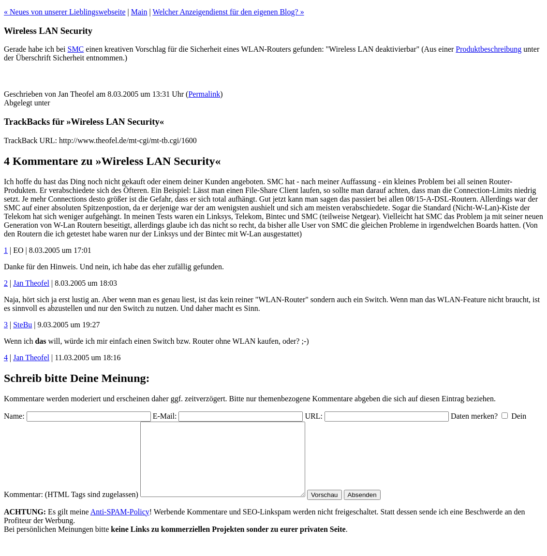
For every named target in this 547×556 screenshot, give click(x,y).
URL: (313, 416)
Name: (14, 416)
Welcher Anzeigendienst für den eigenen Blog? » (228, 12)
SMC (75, 49)
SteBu (22, 325)
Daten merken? (474, 416)
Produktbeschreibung (488, 49)
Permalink (204, 94)
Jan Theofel (31, 283)
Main (139, 12)
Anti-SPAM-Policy (119, 526)
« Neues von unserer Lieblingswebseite (64, 12)
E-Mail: (165, 416)
